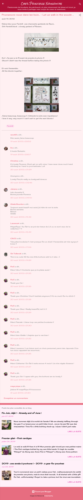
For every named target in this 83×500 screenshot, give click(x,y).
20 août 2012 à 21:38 (20, 380)
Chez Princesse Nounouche (41, 4)
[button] (80, 15)
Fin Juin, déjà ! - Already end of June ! (21, 413)
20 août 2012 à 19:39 (20, 260)
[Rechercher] (80, 4)
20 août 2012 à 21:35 (20, 354)
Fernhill (10, 126)
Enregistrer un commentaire (16, 398)
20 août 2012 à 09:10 (21, 198)
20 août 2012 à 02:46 (21, 183)
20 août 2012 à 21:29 (20, 312)
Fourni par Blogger (41, 492)
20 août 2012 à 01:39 (21, 170)
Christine (14, 161)
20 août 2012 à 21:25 (20, 273)
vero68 (13, 135)
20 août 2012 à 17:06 (20, 247)
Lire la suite (74, 431)
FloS (12, 267)
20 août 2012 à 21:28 (20, 299)
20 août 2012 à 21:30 (21, 326)
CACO (13, 238)
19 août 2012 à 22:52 (20, 141)
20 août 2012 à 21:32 (20, 339)
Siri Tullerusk (15, 254)
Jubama (13, 189)
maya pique (15, 386)
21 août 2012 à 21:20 (20, 393)
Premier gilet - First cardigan (17, 438)
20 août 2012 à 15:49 (20, 232)
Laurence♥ (14, 223)
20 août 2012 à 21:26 (20, 286)
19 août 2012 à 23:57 (20, 154)
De (11, 148)
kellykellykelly (48, 496)
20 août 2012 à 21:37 (20, 367)
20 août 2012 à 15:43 (20, 217)
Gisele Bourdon (17, 204)
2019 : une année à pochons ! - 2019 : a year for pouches (33, 463)
